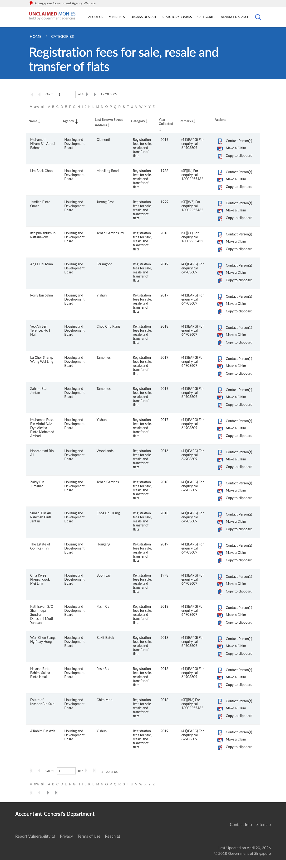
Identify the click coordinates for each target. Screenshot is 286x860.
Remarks (186, 121)
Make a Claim (236, 148)
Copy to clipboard (239, 155)
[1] (66, 94)
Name (33, 121)
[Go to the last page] (96, 94)
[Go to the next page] (88, 94)
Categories (206, 17)
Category (138, 121)
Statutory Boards (177, 17)
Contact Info (241, 824)
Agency (71, 121)
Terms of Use (88, 836)
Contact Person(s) (239, 141)
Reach (110, 836)
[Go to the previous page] (40, 94)
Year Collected (166, 122)
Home (35, 36)
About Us (95, 17)
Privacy (66, 836)
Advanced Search (235, 17)
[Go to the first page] (32, 94)
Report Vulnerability (32, 836)
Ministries (117, 17)
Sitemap (263, 824)
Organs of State (144, 17)
